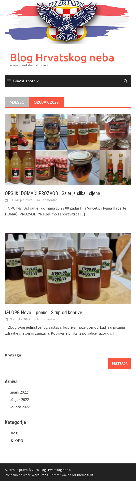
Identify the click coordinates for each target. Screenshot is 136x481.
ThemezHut (85, 475)
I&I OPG (16, 440)
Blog (14, 432)
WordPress (40, 475)
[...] (82, 214)
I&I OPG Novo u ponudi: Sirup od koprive (43, 312)
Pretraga (13, 355)
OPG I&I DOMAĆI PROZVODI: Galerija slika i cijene (52, 193)
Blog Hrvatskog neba (62, 57)
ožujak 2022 (19, 399)
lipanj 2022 (19, 392)
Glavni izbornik (26, 80)
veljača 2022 (20, 406)
